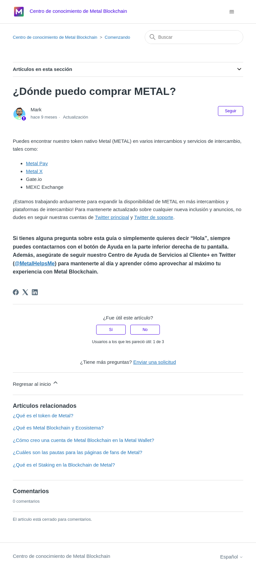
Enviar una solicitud (154, 362)
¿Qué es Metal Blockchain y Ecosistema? (58, 427)
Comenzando (117, 37)
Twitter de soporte (153, 217)
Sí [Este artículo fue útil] (111, 329)
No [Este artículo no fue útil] (144, 329)
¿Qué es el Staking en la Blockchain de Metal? (64, 465)
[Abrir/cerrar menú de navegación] (231, 12)
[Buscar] (194, 37)
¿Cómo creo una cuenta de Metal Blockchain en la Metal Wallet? (83, 440)
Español (231, 556)
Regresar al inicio (36, 383)
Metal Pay (37, 163)
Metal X (34, 171)
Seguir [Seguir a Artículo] (230, 111)
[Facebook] (16, 292)
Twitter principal (112, 217)
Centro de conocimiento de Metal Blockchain (55, 37)
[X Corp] (25, 292)
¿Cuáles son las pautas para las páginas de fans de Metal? (77, 452)
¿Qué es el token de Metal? (43, 415)
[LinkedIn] (35, 292)
